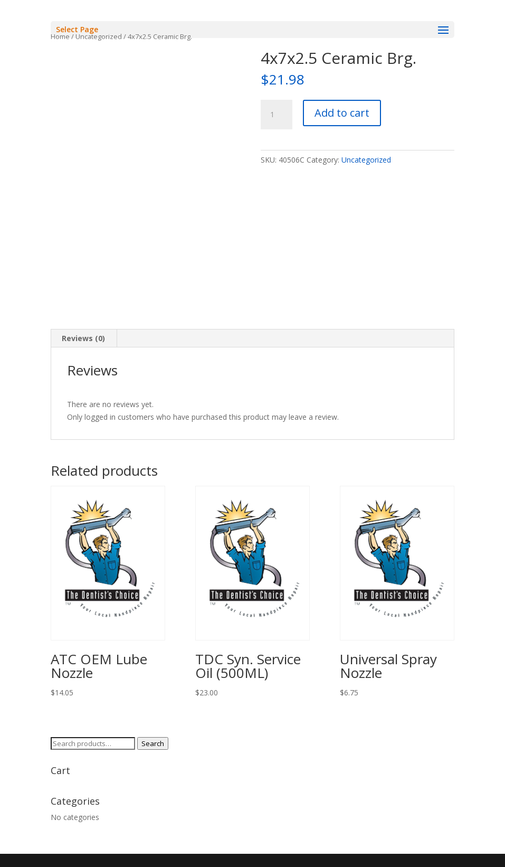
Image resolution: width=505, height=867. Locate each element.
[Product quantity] (276, 114)
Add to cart (342, 113)
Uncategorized (366, 160)
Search (152, 743)
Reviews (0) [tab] (83, 338)
